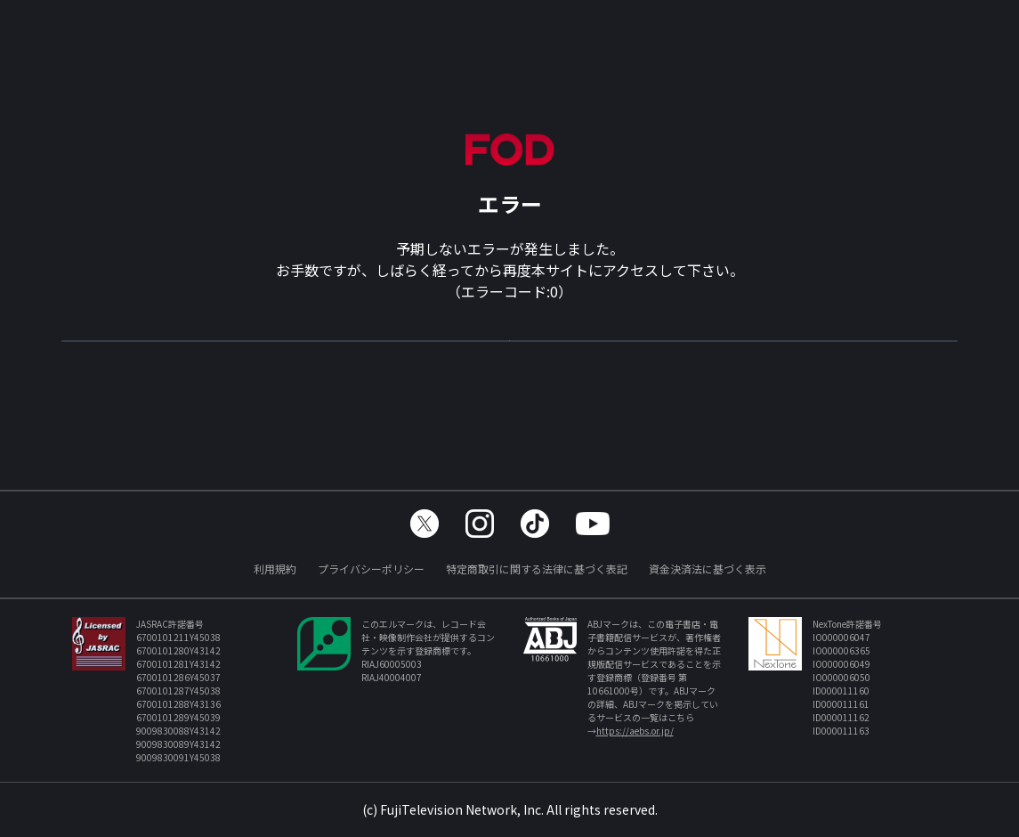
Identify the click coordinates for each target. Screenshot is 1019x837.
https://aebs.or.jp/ (635, 730)
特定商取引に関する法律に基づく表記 (536, 568)
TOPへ (510, 349)
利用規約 (275, 568)
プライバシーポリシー (371, 568)
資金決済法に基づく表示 (707, 568)
